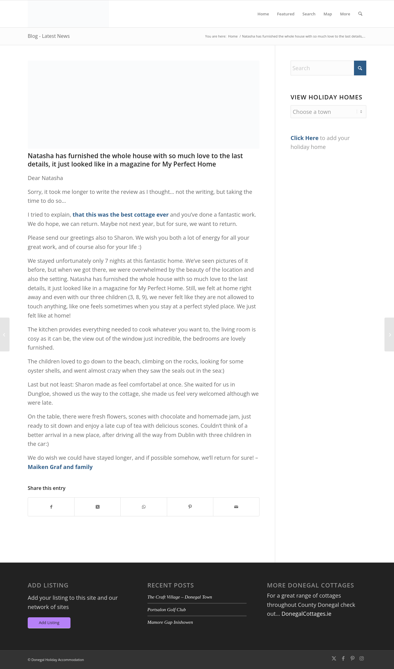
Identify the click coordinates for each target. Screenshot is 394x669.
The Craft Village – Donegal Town (179, 596)
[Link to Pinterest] (352, 658)
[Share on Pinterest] (190, 507)
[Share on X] (97, 507)
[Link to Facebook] (343, 658)
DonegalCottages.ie (306, 613)
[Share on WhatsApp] (144, 507)
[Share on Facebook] (51, 507)
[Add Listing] (49, 623)
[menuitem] (263, 13)
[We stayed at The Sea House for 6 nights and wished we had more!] (5, 334)
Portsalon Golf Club (166, 609)
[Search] (360, 13)
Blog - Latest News (49, 36)
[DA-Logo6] (68, 13)
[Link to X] (334, 658)
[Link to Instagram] (361, 658)
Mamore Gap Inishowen (170, 622)
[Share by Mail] (236, 507)
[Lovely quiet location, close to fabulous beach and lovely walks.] (389, 334)
